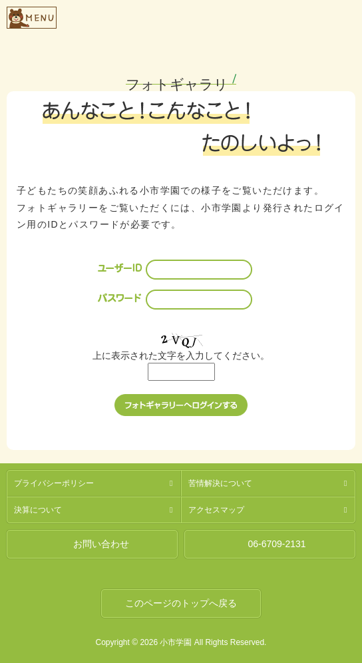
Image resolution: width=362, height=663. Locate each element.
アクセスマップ (216, 510)
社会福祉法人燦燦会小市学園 (206, 16)
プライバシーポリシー (54, 483)
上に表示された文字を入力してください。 (181, 355)
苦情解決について (220, 483)
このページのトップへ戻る (181, 603)
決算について (38, 510)
